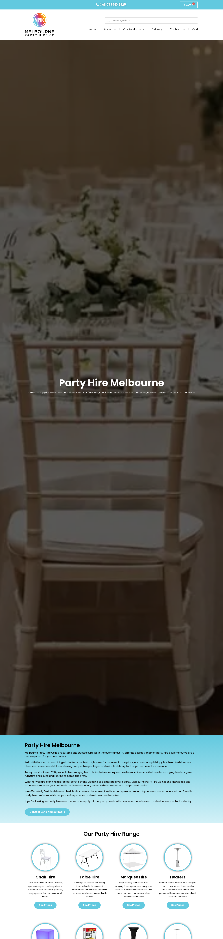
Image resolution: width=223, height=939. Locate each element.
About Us (110, 29)
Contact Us (177, 29)
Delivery (157, 29)
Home (92, 29)
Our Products (133, 29)
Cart (195, 29)
